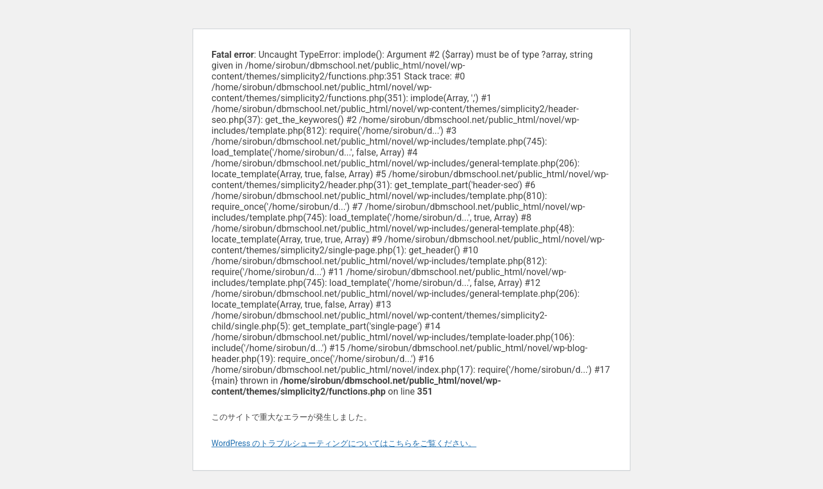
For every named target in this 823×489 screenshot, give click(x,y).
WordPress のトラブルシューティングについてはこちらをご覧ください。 (344, 443)
